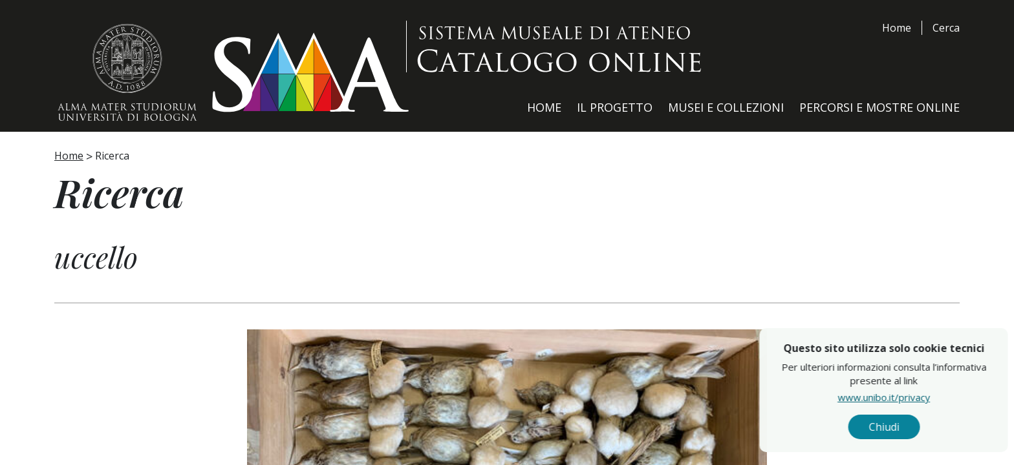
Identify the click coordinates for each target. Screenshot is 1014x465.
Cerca (946, 28)
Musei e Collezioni (726, 107)
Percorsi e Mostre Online (879, 107)
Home (896, 28)
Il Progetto (615, 107)
